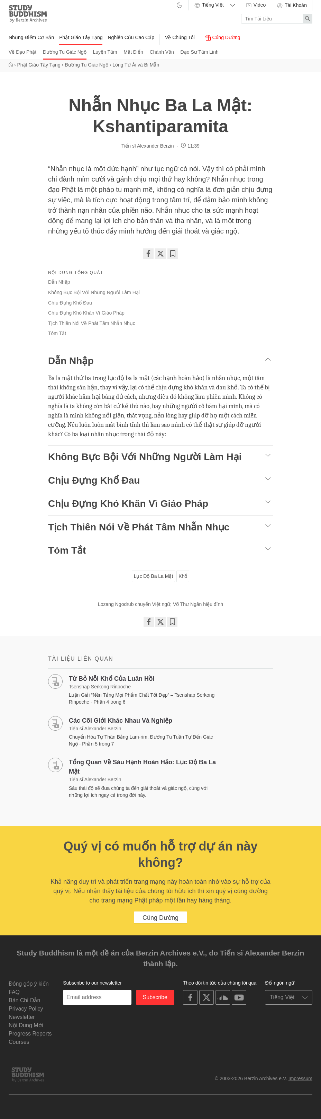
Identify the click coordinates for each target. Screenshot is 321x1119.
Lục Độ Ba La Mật (153, 576)
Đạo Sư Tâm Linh (200, 52)
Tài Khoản (291, 5)
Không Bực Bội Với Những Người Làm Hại (94, 292)
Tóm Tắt (57, 333)
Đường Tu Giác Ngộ (64, 52)
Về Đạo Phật (22, 52)
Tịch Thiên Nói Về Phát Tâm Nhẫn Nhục (91, 323)
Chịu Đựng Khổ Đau (70, 303)
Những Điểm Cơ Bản (31, 37)
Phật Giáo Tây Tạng (80, 37)
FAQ (14, 992)
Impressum (300, 1078)
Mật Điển (133, 52)
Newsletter (22, 1017)
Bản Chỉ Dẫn (24, 1000)
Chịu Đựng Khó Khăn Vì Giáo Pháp (86, 313)
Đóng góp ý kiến (29, 984)
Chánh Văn (162, 52)
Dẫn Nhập (59, 282)
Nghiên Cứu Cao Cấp (131, 37)
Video (255, 5)
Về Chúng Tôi (180, 37)
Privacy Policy (26, 1009)
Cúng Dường (222, 38)
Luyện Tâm (105, 52)
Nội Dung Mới (26, 1025)
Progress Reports (30, 1034)
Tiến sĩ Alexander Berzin (147, 146)
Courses (19, 1042)
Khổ (182, 576)
